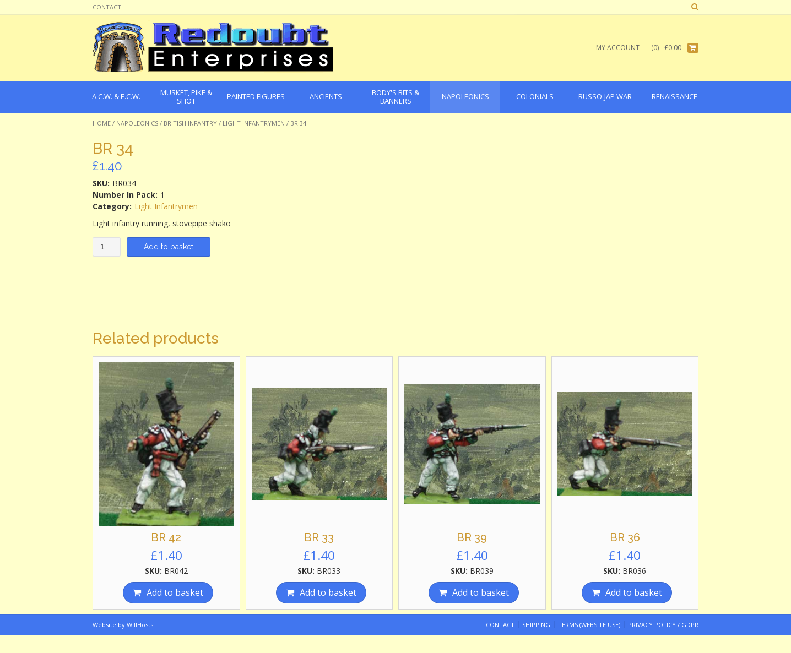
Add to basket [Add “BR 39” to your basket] (480, 592)
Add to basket (168, 246)
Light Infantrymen (254, 123)
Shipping (536, 624)
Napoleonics (137, 123)
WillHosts (140, 625)
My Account (618, 47)
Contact (107, 6)
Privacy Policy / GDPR (663, 624)
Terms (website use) (589, 624)
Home (102, 123)
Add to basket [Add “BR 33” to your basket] (328, 592)
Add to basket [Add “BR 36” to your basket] (633, 592)
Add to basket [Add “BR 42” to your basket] (175, 592)
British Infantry (190, 123)
